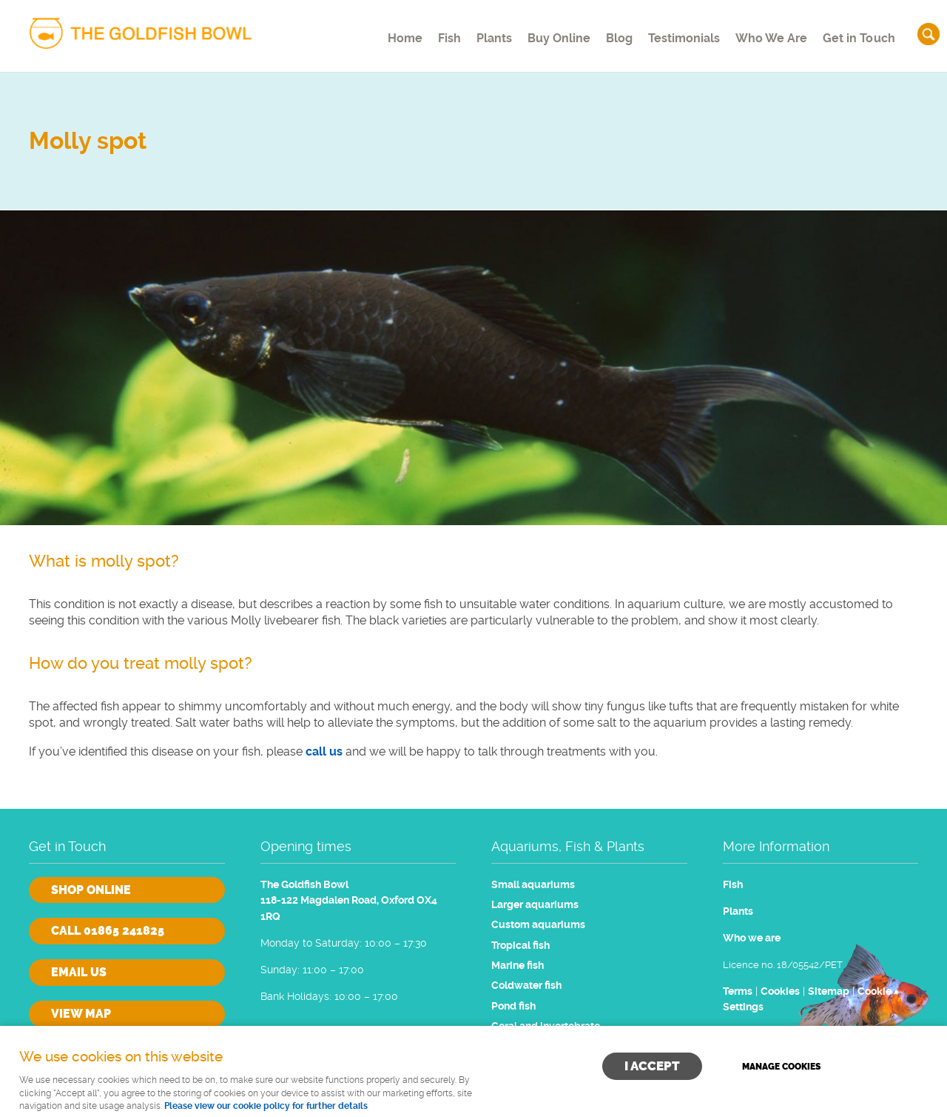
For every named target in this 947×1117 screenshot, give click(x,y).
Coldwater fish (526, 985)
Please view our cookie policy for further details (266, 1106)
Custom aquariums (538, 924)
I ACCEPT (652, 1065)
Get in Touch (857, 33)
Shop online (91, 890)
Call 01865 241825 (107, 931)
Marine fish (517, 965)
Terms (737, 991)
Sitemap (828, 991)
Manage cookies (781, 1066)
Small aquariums (533, 884)
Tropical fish (520, 945)
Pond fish (513, 1006)
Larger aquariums (535, 904)
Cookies (780, 991)
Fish (417, 33)
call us (324, 751)
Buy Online (539, 33)
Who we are (752, 938)
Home (365, 33)
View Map (81, 1014)
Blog (606, 33)
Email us (79, 972)
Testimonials (677, 33)
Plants (469, 33)
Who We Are (767, 33)
